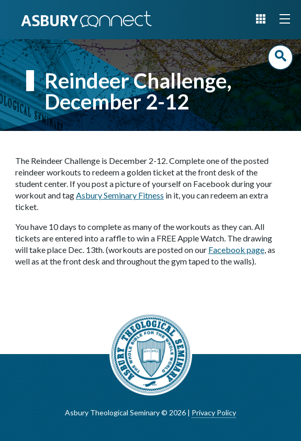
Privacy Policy (214, 412)
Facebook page (236, 250)
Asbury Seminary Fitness (120, 195)
